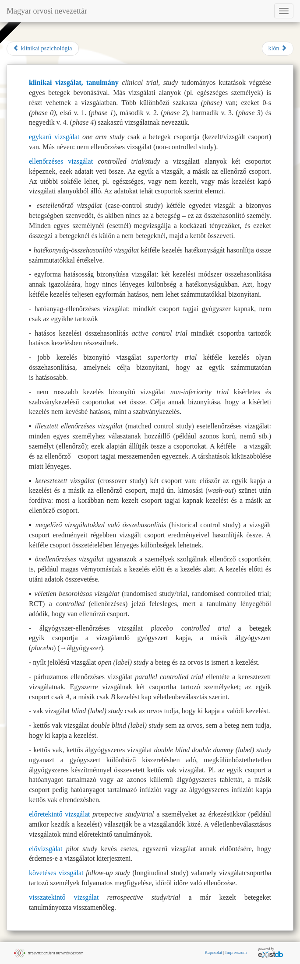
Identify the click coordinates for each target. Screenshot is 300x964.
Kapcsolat (213, 952)
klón (277, 48)
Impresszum (236, 952)
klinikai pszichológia (42, 48)
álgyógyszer (84, 648)
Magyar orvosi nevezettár (47, 11)
